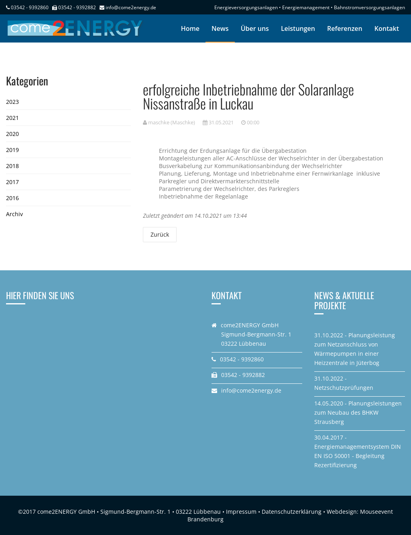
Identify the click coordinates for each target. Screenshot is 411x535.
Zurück (160, 234)
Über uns (255, 28)
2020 (12, 134)
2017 (12, 182)
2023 (12, 101)
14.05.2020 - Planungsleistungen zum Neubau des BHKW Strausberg (358, 412)
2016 (12, 198)
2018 (12, 166)
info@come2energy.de (131, 7)
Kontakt (386, 28)
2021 (12, 118)
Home (190, 28)
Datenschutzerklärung (291, 511)
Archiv (14, 214)
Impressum (241, 511)
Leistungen (298, 28)
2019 (12, 150)
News (220, 28)
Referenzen (344, 28)
